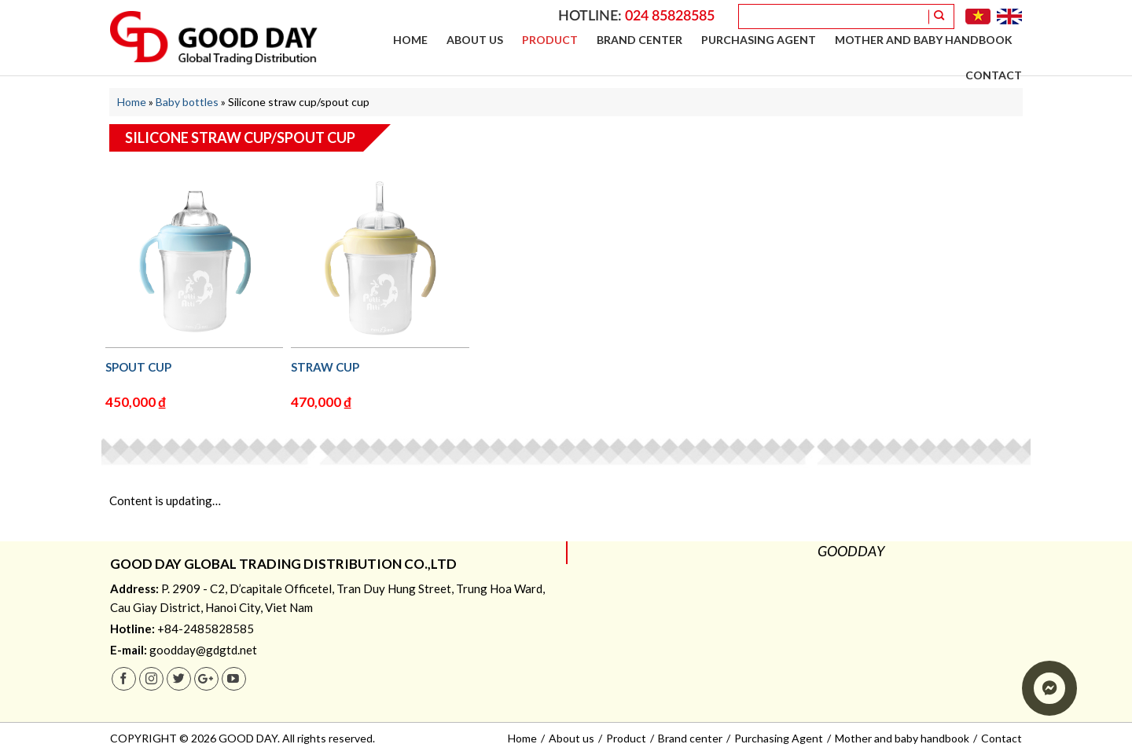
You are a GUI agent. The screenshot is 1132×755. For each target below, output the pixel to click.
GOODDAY (851, 552)
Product (550, 39)
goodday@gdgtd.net (203, 650)
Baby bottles (187, 101)
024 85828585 (670, 16)
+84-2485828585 (205, 628)
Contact (993, 75)
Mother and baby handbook (924, 39)
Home (410, 39)
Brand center (639, 39)
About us (475, 39)
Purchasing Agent (758, 39)
